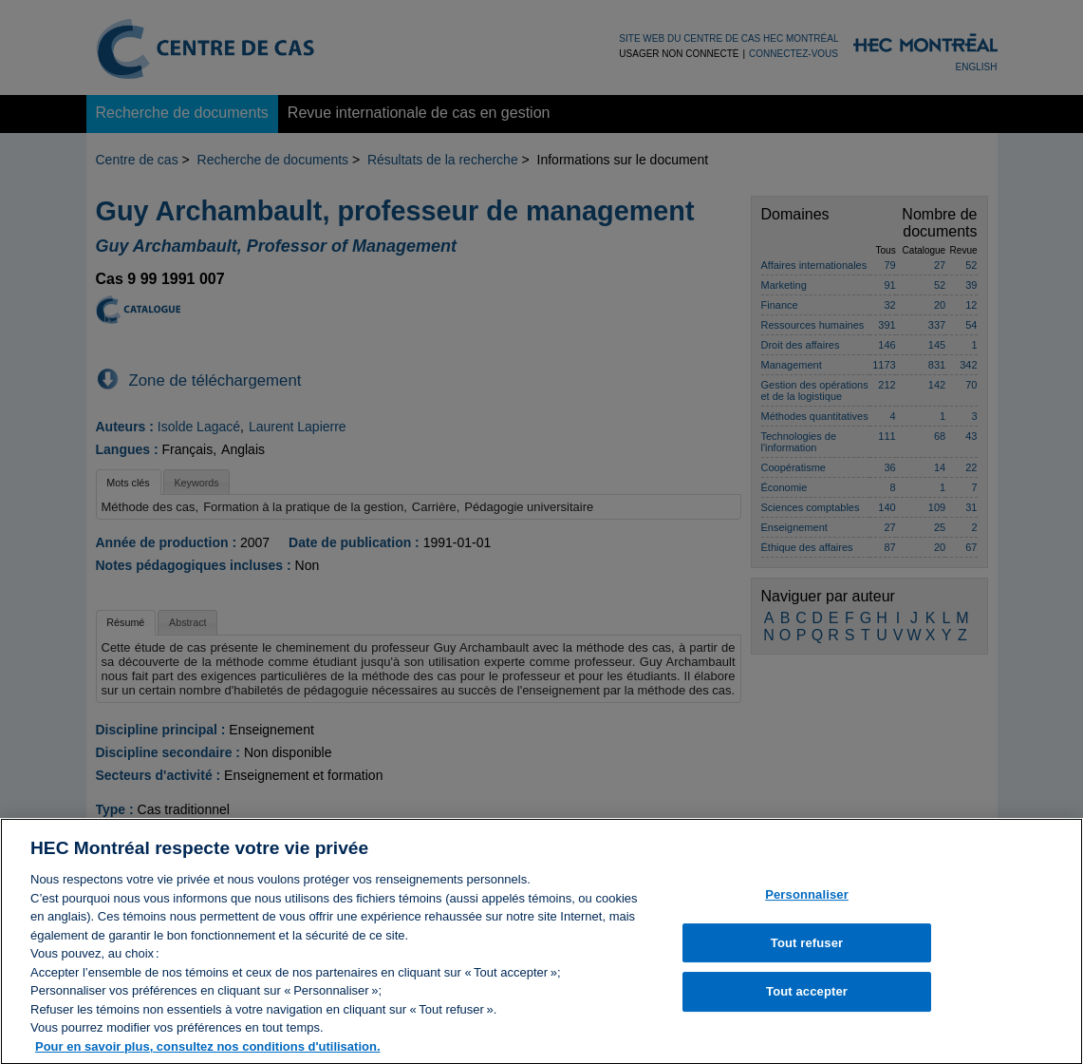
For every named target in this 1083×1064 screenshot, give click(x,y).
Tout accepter (807, 998)
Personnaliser (807, 901)
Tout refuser (807, 949)
